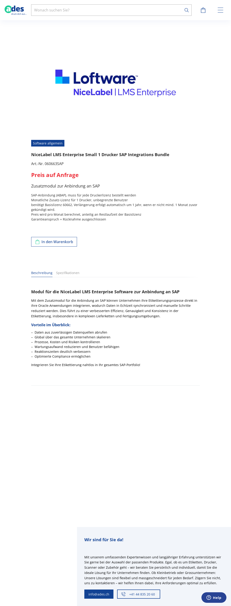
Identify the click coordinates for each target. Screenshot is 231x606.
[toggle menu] (220, 10)
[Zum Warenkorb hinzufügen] (54, 242)
